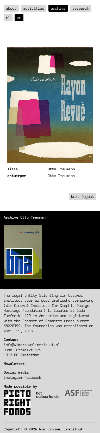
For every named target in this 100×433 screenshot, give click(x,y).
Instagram (13, 377)
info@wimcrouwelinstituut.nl (32, 344)
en (19, 17)
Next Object (82, 196)
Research (80, 8)
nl (8, 17)
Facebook (32, 377)
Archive (58, 8)
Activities (33, 8)
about (11, 8)
